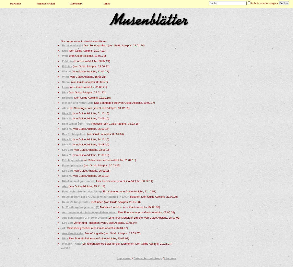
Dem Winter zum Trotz (76, 123)
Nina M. (67, 113)
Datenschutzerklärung (148, 258)
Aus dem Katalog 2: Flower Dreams (85, 217)
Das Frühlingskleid (74, 134)
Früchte (67, 66)
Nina (65, 92)
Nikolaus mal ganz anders (78, 181)
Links (107, 3)
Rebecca (67, 97)
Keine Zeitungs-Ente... (76, 202)
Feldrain (67, 61)
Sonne (66, 82)
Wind (65, 76)
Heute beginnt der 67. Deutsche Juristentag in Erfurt (95, 196)
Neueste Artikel (46, 3)
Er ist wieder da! (72, 45)
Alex (65, 108)
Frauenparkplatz (72, 165)
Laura (65, 87)
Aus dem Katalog (73, 233)
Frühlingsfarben (72, 160)
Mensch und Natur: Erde (77, 102)
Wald (65, 55)
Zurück (65, 247)
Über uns (170, 258)
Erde (65, 50)
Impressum (124, 258)
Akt (64, 228)
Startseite (15, 3)
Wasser (67, 71)
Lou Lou (67, 149)
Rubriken (76, 3)
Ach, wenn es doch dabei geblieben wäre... (89, 212)
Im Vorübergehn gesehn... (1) (80, 207)
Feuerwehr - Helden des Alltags (82, 191)
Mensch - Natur (72, 243)
